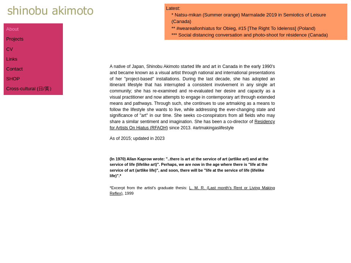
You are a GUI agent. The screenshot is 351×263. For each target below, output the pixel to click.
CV (9, 49)
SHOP (13, 78)
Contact (14, 69)
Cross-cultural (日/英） (30, 88)
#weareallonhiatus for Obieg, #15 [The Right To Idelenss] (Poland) (246, 28)
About (12, 29)
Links (11, 59)
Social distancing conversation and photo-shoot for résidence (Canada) (253, 35)
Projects (14, 39)
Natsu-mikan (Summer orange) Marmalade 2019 (226, 15)
